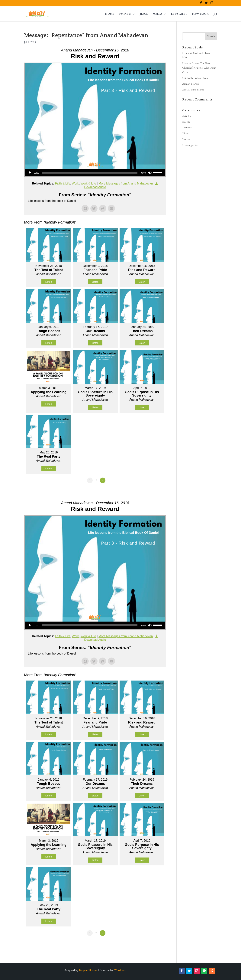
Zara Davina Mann (193, 89)
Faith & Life (62, 183)
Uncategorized (190, 145)
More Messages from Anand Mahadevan (125, 183)
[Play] (30, 173)
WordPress (120, 970)
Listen (48, 281)
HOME (109, 14)
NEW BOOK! (200, 14)
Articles (186, 116)
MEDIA (157, 14)
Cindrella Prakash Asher (196, 78)
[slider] (90, 173)
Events (186, 122)
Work (75, 183)
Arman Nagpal (190, 84)
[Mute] (150, 173)
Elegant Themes (88, 970)
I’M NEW (125, 14)
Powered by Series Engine (152, 491)
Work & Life (88, 183)
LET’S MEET (179, 14)
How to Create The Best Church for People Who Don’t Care (199, 67)
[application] (95, 172)
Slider (185, 133)
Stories (186, 139)
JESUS (144, 14)
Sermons (187, 127)
